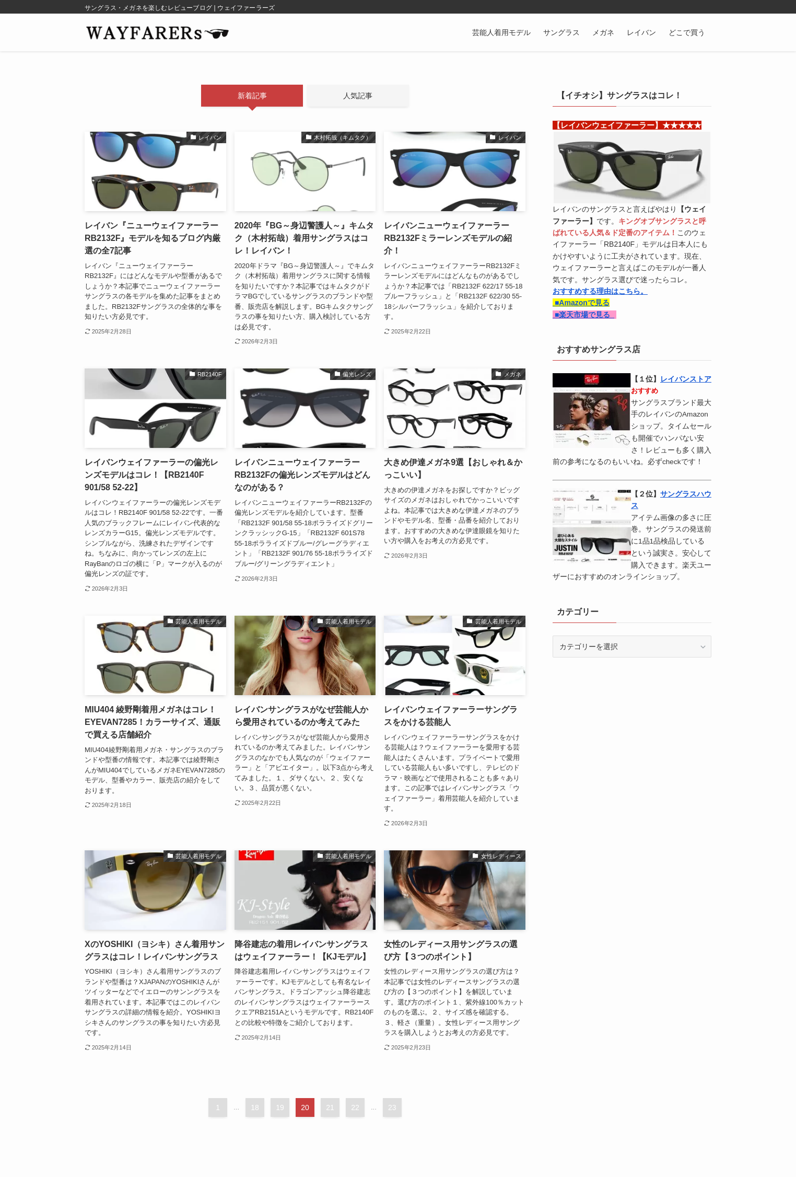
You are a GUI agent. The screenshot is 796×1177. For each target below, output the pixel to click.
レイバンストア (685, 379)
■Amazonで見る (581, 302)
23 (392, 1107)
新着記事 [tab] (252, 95)
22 (355, 1107)
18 (255, 1107)
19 (280, 1107)
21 (330, 1107)
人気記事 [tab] (357, 95)
